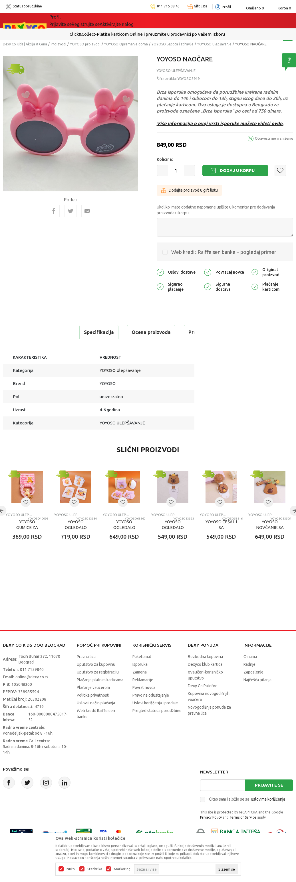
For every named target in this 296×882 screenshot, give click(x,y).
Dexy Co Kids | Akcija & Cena (25, 44)
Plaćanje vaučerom (93, 701)
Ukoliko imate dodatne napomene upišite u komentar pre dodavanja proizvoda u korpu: (216, 210)
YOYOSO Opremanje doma (126, 44)
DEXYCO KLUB (129, 21)
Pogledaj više (201, 34)
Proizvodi (58, 44)
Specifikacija (27, 332)
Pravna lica (86, 671)
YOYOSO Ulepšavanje (214, 44)
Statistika (94, 869)
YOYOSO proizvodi (85, 44)
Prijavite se (269, 799)
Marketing (122, 869)
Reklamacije (142, 694)
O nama (250, 671)
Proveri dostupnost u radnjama (47, 346)
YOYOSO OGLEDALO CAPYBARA (173, 542)
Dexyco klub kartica (205, 678)
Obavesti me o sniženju (274, 138)
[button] (280, 170)
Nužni (71, 869)
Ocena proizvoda (78, 332)
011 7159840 (32, 683)
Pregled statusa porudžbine (157, 725)
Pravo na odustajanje (150, 709)
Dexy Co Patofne (203, 700)
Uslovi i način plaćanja (96, 717)
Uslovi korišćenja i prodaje (155, 717)
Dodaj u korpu (237, 170)
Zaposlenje (253, 686)
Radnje (249, 678)
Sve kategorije (69, 21)
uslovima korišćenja (268, 813)
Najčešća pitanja (257, 694)
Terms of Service (242, 831)
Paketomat (141, 671)
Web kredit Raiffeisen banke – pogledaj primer (223, 252)
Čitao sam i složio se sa (247, 813)
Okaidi (161, 21)
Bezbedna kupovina (205, 671)
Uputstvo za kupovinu (96, 678)
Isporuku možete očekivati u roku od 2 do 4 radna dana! (136, 34)
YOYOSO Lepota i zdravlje (173, 44)
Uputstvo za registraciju (98, 686)
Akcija (98, 21)
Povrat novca (143, 701)
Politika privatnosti (93, 709)
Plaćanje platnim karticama (100, 694)
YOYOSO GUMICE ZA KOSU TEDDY (27, 542)
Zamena (139, 686)
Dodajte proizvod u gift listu (189, 190)
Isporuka (140, 678)
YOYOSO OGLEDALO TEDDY (76, 542)
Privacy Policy (211, 831)
